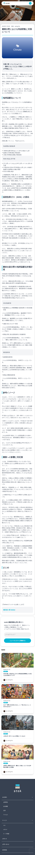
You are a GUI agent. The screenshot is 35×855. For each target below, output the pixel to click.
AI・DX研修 (6, 833)
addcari (5, 829)
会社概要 (5, 806)
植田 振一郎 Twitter (9, 610)
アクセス (5, 814)
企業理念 (5, 802)
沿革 (4, 810)
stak (4, 825)
